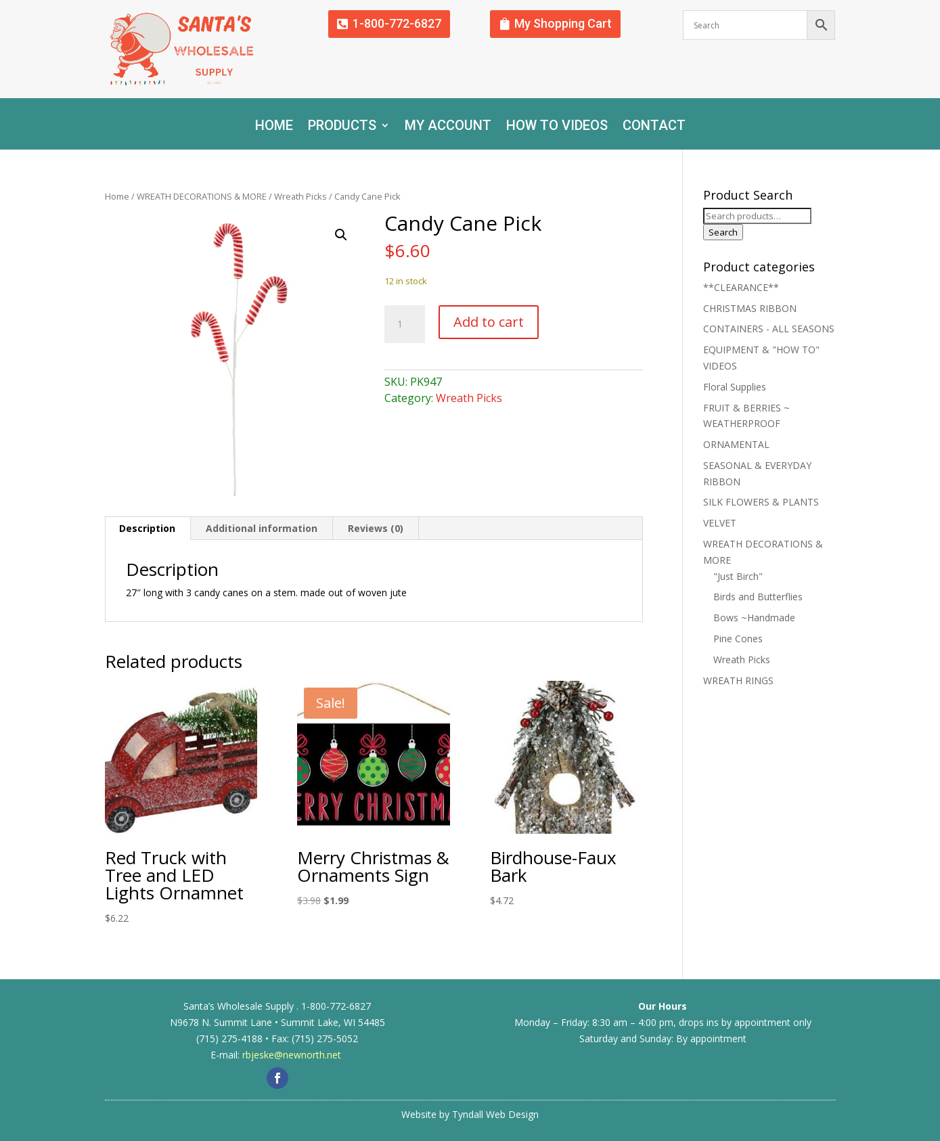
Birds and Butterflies (758, 596)
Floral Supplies (734, 386)
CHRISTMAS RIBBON (750, 308)
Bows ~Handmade (754, 617)
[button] (341, 235)
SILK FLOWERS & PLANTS (761, 501)
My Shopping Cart (563, 23)
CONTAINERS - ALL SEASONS (768, 328)
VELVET (719, 522)
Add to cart (488, 322)
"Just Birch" (738, 576)
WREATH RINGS (738, 680)
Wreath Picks (300, 196)
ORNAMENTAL (736, 444)
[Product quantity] (404, 324)
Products (342, 126)
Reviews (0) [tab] (375, 528)
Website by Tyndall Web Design (470, 1114)
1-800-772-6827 (397, 23)
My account (448, 126)
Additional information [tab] (261, 528)
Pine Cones (738, 638)
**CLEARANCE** (741, 287)
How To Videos (557, 126)
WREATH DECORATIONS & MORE (202, 196)
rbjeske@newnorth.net (291, 1054)
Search (723, 232)
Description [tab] (147, 528)
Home (274, 126)
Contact (654, 126)
